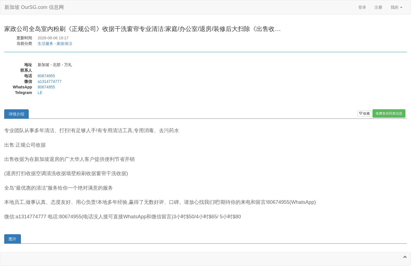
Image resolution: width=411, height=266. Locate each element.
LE (40, 92)
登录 (362, 7)
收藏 (364, 113)
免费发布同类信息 (389, 113)
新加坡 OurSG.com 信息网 (34, 7)
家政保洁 (64, 43)
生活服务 (45, 43)
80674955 (46, 76)
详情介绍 (16, 114)
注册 (378, 7)
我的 (396, 7)
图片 (12, 239)
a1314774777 (50, 81)
